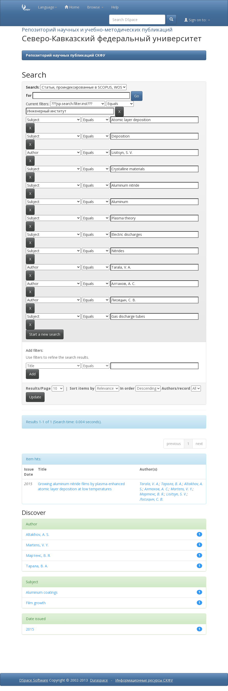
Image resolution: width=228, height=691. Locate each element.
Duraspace (99, 680)
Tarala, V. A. (149, 483)
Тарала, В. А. (171, 483)
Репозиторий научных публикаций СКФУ (65, 55)
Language (47, 7)
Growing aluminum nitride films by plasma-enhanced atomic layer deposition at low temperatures (81, 486)
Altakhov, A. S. (37, 534)
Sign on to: (197, 19)
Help (115, 7)
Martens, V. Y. (182, 488)
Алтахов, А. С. (156, 488)
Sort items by (82, 388)
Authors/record (176, 388)
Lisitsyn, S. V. (176, 494)
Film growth (36, 602)
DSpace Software (33, 680)
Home (72, 7)
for (29, 95)
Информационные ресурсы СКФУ (144, 680)
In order (127, 388)
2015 (30, 629)
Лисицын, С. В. (151, 499)
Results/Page (38, 388)
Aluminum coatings (42, 592)
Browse (95, 7)
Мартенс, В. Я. (152, 494)
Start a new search (44, 334)
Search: (32, 87)
